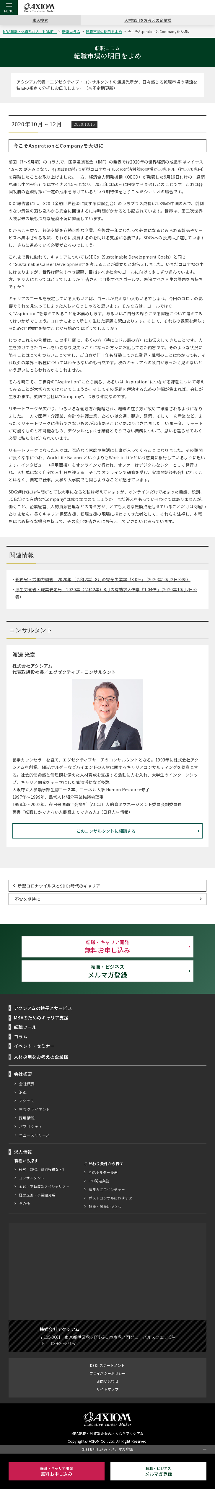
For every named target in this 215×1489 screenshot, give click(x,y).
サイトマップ (107, 1389)
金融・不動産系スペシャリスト (44, 1186)
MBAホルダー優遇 (103, 1172)
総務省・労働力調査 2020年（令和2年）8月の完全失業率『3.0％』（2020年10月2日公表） (104, 579)
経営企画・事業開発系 (37, 1194)
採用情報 (27, 1117)
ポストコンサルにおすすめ (111, 1197)
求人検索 (40, 20)
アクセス (27, 1100)
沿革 (23, 1092)
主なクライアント (34, 1109)
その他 (24, 1203)
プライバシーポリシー (107, 1373)
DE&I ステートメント (107, 1365)
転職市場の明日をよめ (105, 31)
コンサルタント (31, 1177)
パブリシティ (31, 1126)
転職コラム (72, 31)
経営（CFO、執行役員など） (42, 1169)
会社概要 (27, 1083)
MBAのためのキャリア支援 (41, 1017)
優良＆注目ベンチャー (107, 1189)
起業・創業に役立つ (105, 1206)
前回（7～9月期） (26, 162)
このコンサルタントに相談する (106, 830)
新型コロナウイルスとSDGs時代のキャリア (59, 885)
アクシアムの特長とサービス (43, 1008)
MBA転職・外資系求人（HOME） (30, 31)
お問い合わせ (107, 1381)
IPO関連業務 (99, 1180)
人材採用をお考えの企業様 (148, 20)
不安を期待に (27, 899)
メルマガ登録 (107, 971)
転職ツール (25, 1027)
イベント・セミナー (34, 1046)
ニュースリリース (34, 1134)
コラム (20, 1036)
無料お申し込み (107, 946)
